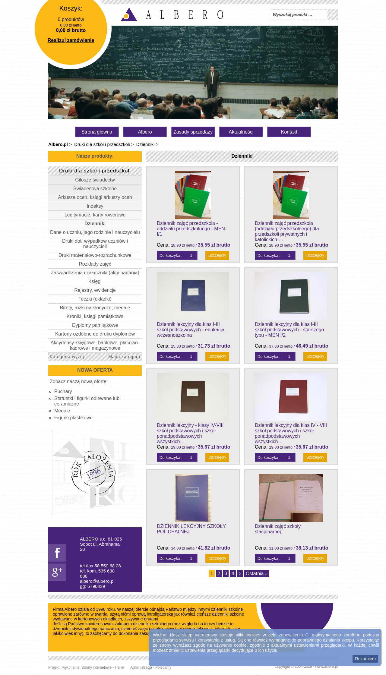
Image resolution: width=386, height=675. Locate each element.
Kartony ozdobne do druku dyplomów (95, 333)
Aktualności (241, 131)
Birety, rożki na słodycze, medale (95, 307)
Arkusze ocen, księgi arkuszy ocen (95, 197)
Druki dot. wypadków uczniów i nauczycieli (95, 243)
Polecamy (163, 667)
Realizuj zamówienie (71, 40)
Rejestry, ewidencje (95, 290)
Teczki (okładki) (94, 298)
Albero (145, 131)
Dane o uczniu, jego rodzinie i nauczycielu (95, 232)
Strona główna (96, 131)
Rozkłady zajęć (95, 264)
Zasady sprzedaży (193, 131)
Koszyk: (70, 8)
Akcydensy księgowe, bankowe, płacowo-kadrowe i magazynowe (95, 345)
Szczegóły (217, 255)
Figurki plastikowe (73, 417)
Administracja (141, 667)
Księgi (95, 281)
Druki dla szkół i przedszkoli (102, 144)
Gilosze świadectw (95, 179)
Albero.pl (58, 144)
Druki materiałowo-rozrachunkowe (95, 255)
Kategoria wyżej (67, 356)
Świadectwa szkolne (95, 188)
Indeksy (95, 206)
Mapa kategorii (124, 356)
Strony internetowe (96, 667)
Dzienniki (145, 144)
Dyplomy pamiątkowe (95, 325)
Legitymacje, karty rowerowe (95, 214)
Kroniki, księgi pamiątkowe (95, 316)
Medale (62, 410)
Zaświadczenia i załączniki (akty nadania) (95, 272)
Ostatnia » (257, 573)
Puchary (63, 391)
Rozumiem (365, 658)
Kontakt (289, 131)
